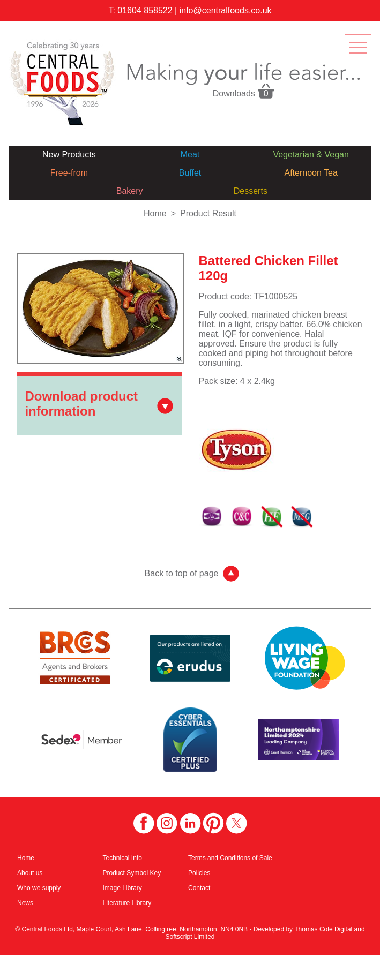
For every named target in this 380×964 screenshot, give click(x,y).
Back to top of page (182, 573)
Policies (199, 873)
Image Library (122, 888)
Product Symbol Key (132, 873)
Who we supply (39, 888)
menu (358, 47)
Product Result (208, 213)
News (25, 903)
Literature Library (127, 903)
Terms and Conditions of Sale (230, 858)
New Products (69, 154)
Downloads (244, 90)
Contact (199, 888)
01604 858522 (144, 10)
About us (29, 873)
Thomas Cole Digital (323, 929)
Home (155, 213)
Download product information (81, 403)
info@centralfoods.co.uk (226, 10)
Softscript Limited (189, 936)
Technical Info (122, 858)
